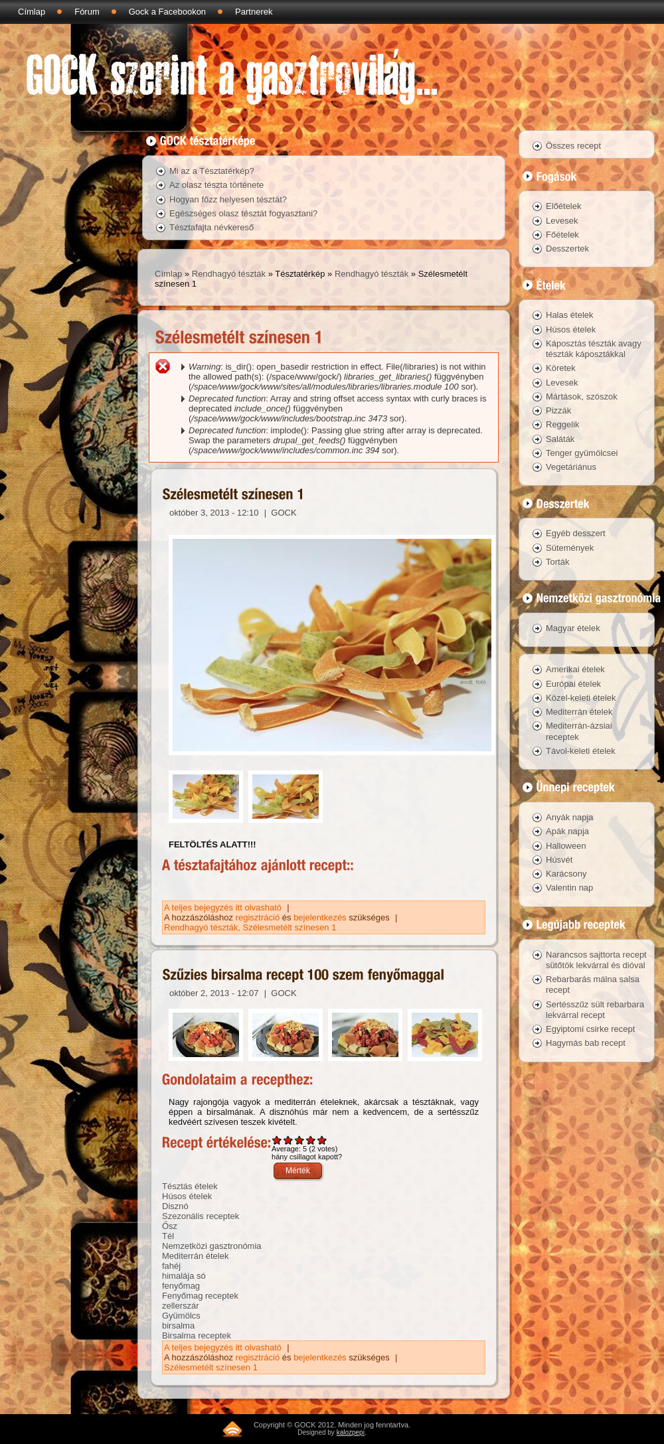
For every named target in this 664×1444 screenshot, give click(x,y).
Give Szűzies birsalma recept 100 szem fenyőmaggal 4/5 (311, 1140)
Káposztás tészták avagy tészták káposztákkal (593, 348)
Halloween (566, 846)
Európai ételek (573, 684)
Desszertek (567, 248)
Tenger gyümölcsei (582, 453)
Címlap (31, 12)
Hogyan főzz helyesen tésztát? (228, 199)
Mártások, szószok (582, 396)
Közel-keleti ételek (581, 698)
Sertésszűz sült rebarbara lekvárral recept (595, 1009)
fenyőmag (181, 1286)
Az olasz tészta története (216, 185)
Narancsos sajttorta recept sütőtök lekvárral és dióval (596, 960)
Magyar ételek (573, 628)
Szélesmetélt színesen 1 (290, 927)
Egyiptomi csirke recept (590, 1029)
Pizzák (558, 410)
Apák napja (567, 831)
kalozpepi (351, 1432)
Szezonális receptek (200, 1216)
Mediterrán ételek (195, 1256)
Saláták (560, 439)
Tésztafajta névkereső (211, 227)
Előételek (563, 206)
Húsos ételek (187, 1196)
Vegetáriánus (571, 467)
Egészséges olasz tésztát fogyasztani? (243, 213)
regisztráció (258, 917)
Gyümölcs (181, 1316)
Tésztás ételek (190, 1186)
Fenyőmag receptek (200, 1296)
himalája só (184, 1276)
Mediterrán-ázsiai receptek (579, 731)
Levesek (562, 221)
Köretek (561, 368)
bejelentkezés (320, 917)
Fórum (87, 12)
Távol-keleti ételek (581, 751)
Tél (168, 1236)
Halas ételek (570, 315)
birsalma (178, 1326)
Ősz (169, 1226)
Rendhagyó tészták (229, 274)
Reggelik (563, 424)
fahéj (171, 1266)
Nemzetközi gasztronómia (212, 1246)
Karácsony (566, 874)
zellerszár (180, 1306)
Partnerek (253, 12)
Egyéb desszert (576, 533)
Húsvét (559, 860)
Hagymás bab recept (585, 1043)
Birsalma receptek (196, 1335)
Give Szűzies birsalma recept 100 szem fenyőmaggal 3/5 (299, 1140)
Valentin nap (569, 888)
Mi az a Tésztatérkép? (211, 171)
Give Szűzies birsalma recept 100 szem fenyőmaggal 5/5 (322, 1140)
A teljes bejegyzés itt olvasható (224, 907)
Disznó (175, 1206)
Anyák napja (570, 817)
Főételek (562, 235)
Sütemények (570, 548)
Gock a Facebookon (167, 12)
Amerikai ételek (575, 669)
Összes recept (573, 146)
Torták (557, 562)
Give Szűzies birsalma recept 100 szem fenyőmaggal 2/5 (288, 1140)
